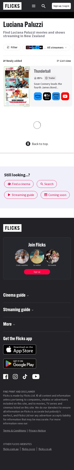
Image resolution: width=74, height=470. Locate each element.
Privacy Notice (37, 430)
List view (64, 61)
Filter (12, 47)
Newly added (12, 61)
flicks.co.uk (45, 449)
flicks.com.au (11, 449)
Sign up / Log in (61, 5)
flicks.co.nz (28, 449)
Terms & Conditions (14, 430)
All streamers (46, 47)
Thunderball (42, 71)
